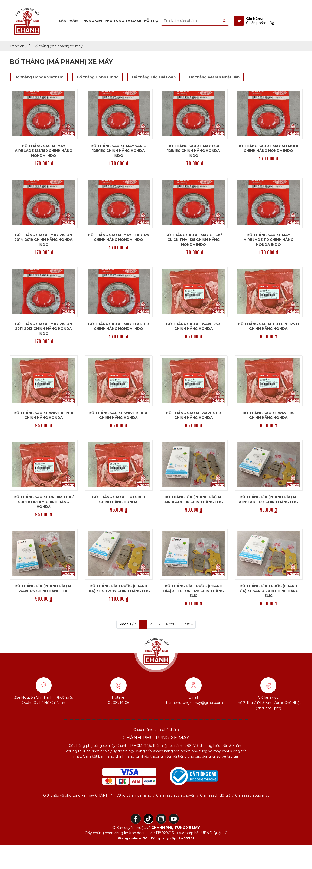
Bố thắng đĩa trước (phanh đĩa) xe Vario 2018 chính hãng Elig (268, 591)
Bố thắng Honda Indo (98, 77)
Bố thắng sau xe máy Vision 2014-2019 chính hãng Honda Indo (43, 240)
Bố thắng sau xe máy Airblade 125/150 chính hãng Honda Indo (43, 151)
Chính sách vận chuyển (175, 795)
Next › (171, 624)
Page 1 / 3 (127, 624)
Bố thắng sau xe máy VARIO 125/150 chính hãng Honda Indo (118, 151)
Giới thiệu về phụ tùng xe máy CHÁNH (76, 795)
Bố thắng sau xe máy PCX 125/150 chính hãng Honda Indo (193, 151)
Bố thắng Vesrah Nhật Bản (214, 77)
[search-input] (195, 20)
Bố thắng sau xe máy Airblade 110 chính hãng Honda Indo (268, 240)
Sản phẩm (68, 21)
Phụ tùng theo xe (123, 21)
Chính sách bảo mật (252, 795)
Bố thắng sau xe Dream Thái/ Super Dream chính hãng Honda (44, 502)
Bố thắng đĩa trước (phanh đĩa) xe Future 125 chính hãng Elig (193, 591)
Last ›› (187, 624)
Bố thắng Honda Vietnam (39, 77)
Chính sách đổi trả (215, 795)
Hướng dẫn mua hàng (132, 795)
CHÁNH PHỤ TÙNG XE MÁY (175, 827)
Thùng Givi (91, 21)
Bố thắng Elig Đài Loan (154, 77)
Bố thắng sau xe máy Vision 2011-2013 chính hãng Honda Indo (43, 329)
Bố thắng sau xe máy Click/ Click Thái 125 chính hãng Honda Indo (193, 240)
